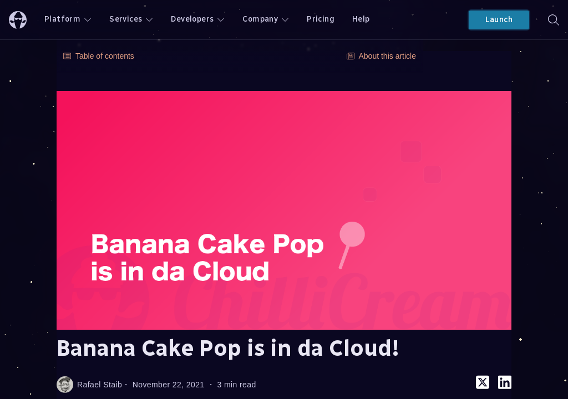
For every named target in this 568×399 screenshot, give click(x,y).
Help (361, 19)
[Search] (553, 19)
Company (265, 19)
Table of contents (98, 56)
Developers (198, 19)
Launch (499, 19)
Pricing (320, 19)
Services (131, 19)
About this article (382, 56)
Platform (68, 19)
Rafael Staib (89, 384)
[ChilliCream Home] (18, 19)
